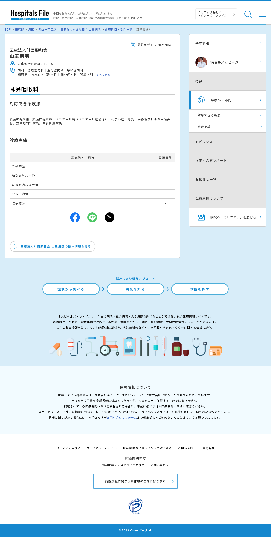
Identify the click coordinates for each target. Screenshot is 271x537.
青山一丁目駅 (47, 29)
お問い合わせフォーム (122, 417)
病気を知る (135, 289)
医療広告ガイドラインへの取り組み (147, 448)
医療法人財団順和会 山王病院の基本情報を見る (56, 246)
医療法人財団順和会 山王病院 (81, 29)
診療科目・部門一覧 (118, 29)
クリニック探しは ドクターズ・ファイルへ (214, 13)
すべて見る (103, 74)
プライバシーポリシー (102, 448)
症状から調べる (71, 289)
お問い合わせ (187, 448)
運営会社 (208, 448)
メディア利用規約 (69, 448)
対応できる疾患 (209, 115)
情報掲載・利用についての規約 (123, 465)
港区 (31, 29)
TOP (8, 29)
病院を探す (200, 289)
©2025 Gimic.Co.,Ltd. (135, 530)
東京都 (19, 29)
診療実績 (204, 126)
